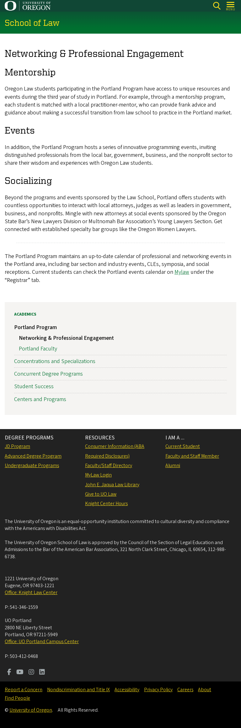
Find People (17, 698)
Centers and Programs (40, 399)
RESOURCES (100, 438)
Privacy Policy (158, 689)
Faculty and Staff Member (192, 456)
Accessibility (127, 689)
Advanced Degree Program (33, 456)
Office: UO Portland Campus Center (42, 641)
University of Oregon (30, 710)
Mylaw (181, 272)
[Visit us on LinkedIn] (42, 672)
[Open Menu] (230, 5)
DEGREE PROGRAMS (29, 438)
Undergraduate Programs (32, 465)
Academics (25, 314)
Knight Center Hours (106, 503)
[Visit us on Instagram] (31, 672)
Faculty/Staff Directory (108, 465)
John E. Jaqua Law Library (112, 484)
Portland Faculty (38, 349)
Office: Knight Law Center (31, 592)
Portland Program (35, 327)
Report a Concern (23, 689)
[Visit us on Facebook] (9, 672)
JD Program (17, 446)
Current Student (182, 446)
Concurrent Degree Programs (48, 374)
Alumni (172, 465)
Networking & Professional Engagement (66, 338)
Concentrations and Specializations (54, 361)
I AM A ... (175, 438)
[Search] (217, 6)
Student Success (34, 387)
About (204, 689)
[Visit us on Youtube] (20, 672)
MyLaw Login (98, 475)
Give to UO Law (100, 494)
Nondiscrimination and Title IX (78, 689)
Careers (185, 689)
